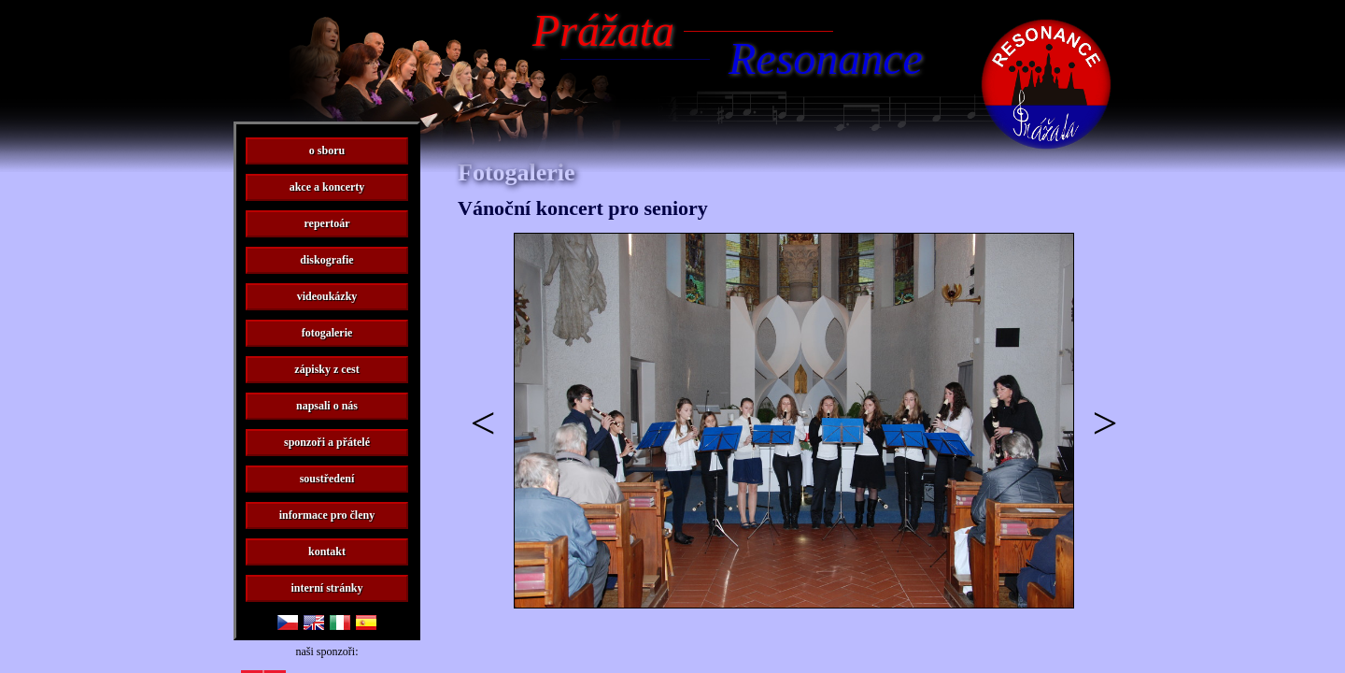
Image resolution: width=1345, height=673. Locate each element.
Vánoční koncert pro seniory (583, 208)
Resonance (826, 58)
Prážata (603, 30)
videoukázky (327, 296)
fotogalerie (327, 332)
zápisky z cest (326, 369)
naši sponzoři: (327, 651)
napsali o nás (327, 405)
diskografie (326, 259)
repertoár (326, 223)
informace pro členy (327, 515)
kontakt (327, 551)
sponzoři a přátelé (327, 442)
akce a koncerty (327, 186)
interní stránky (326, 587)
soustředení (327, 478)
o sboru (327, 150)
